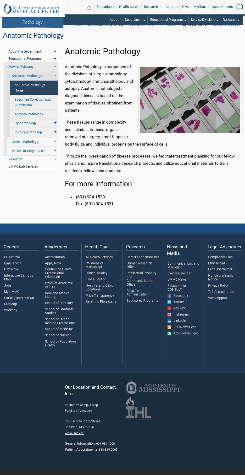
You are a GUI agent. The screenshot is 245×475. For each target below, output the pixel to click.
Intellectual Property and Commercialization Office (141, 285)
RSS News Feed (181, 333)
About (170, 7)
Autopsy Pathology (29, 120)
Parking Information (19, 304)
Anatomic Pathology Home (30, 94)
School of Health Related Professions (60, 327)
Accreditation (55, 263)
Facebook (177, 302)
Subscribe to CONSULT (176, 294)
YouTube (176, 315)
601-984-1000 (105, 450)
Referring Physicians (101, 308)
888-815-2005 (108, 456)
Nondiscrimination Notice (221, 284)
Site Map (10, 310)
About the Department (126, 20)
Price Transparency (100, 302)
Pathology (32, 21)
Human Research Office (139, 271)
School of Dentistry (59, 309)
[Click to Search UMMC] (240, 7)
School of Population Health (60, 350)
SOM (79, 31)
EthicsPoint (216, 270)
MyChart (200, 7)
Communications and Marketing (183, 272)
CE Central (12, 263)
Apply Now (53, 270)
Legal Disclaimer (220, 276)
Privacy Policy (218, 292)
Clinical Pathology (25, 148)
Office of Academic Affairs (59, 291)
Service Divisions (203, 20)
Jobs (7, 292)
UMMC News (177, 286)
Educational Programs (167, 20)
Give (185, 7)
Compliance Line (220, 263)
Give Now (11, 276)
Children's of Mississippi (94, 271)
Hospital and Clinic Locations (99, 294)
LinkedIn (176, 327)
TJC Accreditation (221, 298)
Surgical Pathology (29, 138)
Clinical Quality (96, 279)
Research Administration (138, 299)
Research (151, 7)
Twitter (175, 308)
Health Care (128, 7)
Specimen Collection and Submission (33, 108)
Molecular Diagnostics (28, 157)
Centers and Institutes (143, 263)
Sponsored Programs (142, 307)
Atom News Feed (183, 340)
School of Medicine (59, 335)
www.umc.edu (74, 439)
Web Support (217, 304)
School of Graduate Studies (59, 317)
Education (104, 7)
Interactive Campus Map (18, 284)
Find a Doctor (96, 286)
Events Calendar (179, 280)
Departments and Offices (105, 31)
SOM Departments (142, 31)
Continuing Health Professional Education (58, 279)
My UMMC (11, 298)
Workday (10, 316)
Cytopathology (26, 129)
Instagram (178, 321)
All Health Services (99, 263)
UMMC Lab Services (23, 173)
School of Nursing (58, 342)
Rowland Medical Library (57, 301)
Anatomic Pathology (227, 31)
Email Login (12, 270)
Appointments (222, 7)
